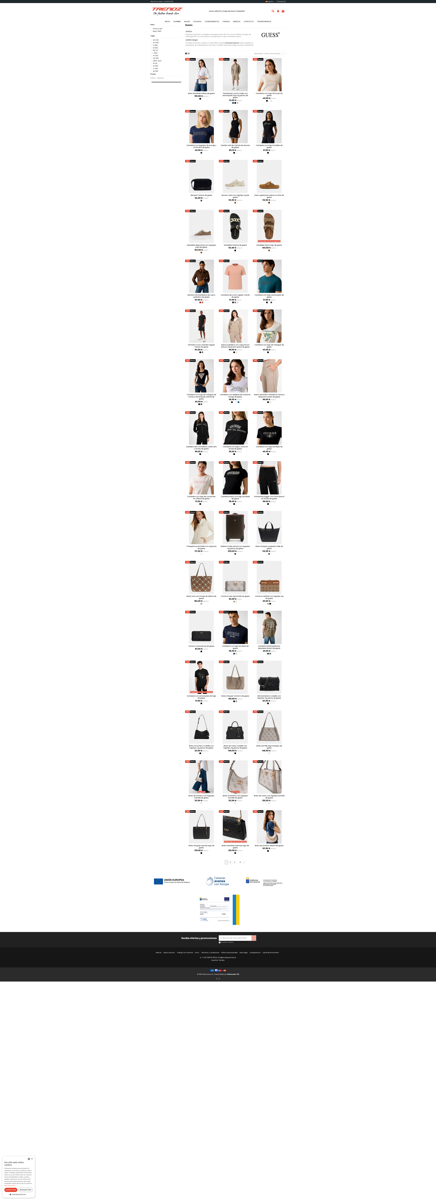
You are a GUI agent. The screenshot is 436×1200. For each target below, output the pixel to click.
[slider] (151, 82)
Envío (197, 953)
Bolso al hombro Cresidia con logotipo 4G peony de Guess (201, 747)
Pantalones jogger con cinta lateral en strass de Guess (269, 497)
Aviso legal (243, 953)
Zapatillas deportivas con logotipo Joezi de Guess (201, 246)
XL (155, 56)
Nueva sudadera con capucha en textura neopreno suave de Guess (235, 346)
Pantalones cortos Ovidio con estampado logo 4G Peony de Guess (235, 95)
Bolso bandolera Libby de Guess (201, 93)
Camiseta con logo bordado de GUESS (269, 146)
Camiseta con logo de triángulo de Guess (269, 346)
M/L (155, 50)
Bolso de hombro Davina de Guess (269, 845)
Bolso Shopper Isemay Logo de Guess (201, 846)
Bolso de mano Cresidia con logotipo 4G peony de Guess (235, 747)
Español (270, 1)
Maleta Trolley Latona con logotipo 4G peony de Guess (235, 547)
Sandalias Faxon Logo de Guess (269, 245)
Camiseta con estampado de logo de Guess (201, 697)
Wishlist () (281, 1)
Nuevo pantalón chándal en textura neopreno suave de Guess (269, 395)
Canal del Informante (270, 953)
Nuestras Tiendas (218, 960)
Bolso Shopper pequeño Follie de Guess (269, 547)
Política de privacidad (241, 942)
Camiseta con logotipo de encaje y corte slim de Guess (201, 146)
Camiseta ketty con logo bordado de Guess (235, 497)
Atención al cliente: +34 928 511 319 (161, 1)
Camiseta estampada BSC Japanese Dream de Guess (269, 647)
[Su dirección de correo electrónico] (235, 938)
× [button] (32, 1159)
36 (155, 66)
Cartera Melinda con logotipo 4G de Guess (269, 597)
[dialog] (18, 1177)
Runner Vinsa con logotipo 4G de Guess (235, 196)
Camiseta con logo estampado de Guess (269, 296)
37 (155, 69)
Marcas (158, 953)
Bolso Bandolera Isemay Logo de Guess (235, 846)
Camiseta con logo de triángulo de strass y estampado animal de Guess (201, 396)
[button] (18, 1194)
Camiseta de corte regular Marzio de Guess (235, 296)
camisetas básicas (232, 43)
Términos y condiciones (210, 953)
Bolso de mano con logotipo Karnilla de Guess (269, 796)
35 (155, 63)
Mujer (157, 31)
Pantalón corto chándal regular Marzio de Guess (201, 346)
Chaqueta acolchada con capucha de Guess (201, 547)
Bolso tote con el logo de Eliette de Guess (201, 597)
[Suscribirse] (253, 938)
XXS (156, 40)
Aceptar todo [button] (11, 1190)
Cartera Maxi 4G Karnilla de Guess (235, 596)
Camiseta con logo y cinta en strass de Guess (235, 447)
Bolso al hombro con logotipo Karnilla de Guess (235, 796)
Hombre (157, 29)
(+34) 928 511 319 (208, 957)
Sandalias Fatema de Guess (235, 245)
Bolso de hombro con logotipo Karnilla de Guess (201, 796)
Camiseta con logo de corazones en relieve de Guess (201, 497)
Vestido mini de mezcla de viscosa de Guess (235, 146)
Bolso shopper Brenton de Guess (235, 696)
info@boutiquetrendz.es (227, 957)
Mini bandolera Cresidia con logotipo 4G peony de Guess (269, 697)
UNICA (157, 61)
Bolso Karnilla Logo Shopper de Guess (269, 747)
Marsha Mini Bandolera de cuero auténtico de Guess (201, 296)
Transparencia (254, 953)
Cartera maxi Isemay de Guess (201, 646)
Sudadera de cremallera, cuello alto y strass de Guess (201, 447)
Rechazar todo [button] (25, 1190)
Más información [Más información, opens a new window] (9, 1185)
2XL (156, 58)
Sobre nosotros (169, 953)
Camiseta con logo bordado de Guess (269, 447)
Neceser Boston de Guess (201, 195)
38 (155, 71)
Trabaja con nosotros (185, 953)
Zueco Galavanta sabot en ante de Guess (269, 196)
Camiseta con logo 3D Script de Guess (269, 94)
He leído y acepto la (234, 942)
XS (156, 43)
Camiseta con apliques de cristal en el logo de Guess (235, 395)
